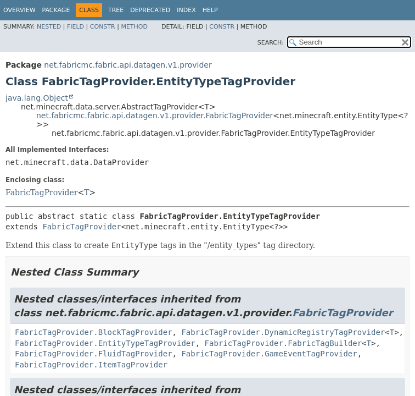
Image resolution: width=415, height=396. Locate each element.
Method (134, 26)
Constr (102, 26)
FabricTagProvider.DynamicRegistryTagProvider (283, 332)
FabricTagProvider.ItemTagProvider (91, 364)
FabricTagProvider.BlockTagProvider (93, 332)
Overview (19, 10)
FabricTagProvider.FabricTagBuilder (283, 343)
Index (186, 10)
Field (75, 26)
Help (210, 10)
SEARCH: (270, 42)
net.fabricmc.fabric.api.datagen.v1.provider (127, 65)
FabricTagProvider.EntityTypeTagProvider (105, 343)
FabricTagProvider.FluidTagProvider (93, 353)
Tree (116, 10)
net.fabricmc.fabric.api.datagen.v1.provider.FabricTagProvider (154, 115)
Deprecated (150, 10)
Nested (49, 26)
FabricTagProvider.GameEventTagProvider (269, 353)
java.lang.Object (36, 98)
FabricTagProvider (41, 192)
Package (56, 10)
